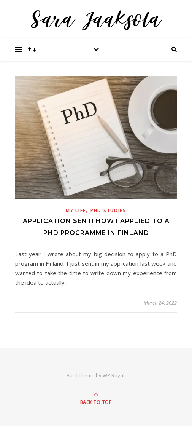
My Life (76, 210)
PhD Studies (108, 210)
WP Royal (113, 375)
